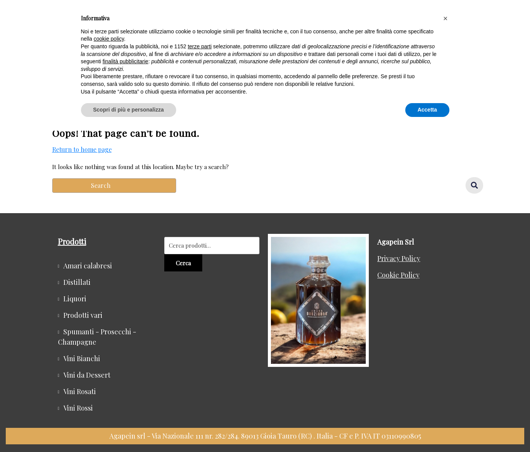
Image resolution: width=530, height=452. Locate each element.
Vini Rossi (78, 408)
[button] (445, 18)
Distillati (77, 282)
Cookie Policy (398, 274)
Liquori (74, 298)
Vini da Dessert (87, 375)
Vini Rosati (79, 391)
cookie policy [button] (109, 39)
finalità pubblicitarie (125, 61)
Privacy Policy (398, 258)
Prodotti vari (82, 315)
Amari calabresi (87, 265)
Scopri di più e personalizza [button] (128, 110)
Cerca (183, 263)
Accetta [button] (427, 110)
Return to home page (82, 149)
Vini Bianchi (81, 358)
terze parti (199, 46)
